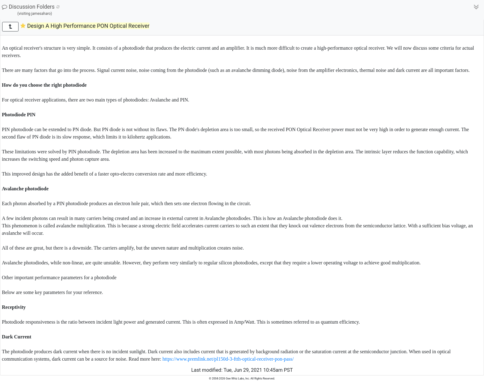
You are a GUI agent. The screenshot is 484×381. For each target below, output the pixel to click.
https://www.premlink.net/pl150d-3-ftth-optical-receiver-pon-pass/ (228, 359)
